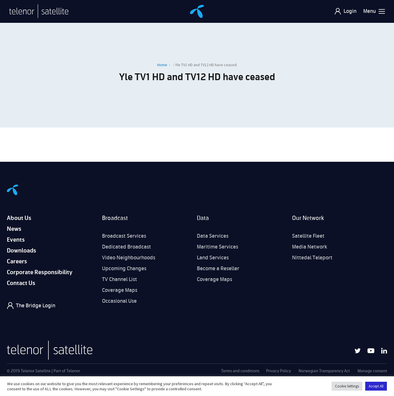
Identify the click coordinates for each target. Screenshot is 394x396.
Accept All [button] (376, 386)
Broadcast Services (124, 236)
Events (16, 240)
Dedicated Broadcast (126, 246)
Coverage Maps (119, 290)
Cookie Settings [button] (347, 386)
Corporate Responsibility (39, 272)
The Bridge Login (35, 305)
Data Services (212, 236)
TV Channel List (119, 279)
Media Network (309, 246)
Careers (17, 261)
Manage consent (372, 371)
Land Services (213, 257)
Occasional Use (119, 301)
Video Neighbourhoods (128, 257)
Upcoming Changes (124, 268)
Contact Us (21, 283)
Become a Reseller (218, 268)
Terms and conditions (240, 371)
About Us (19, 218)
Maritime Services (217, 246)
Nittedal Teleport (312, 257)
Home (162, 64)
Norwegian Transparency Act (324, 371)
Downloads (21, 250)
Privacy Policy (278, 371)
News (14, 229)
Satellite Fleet (308, 236)
